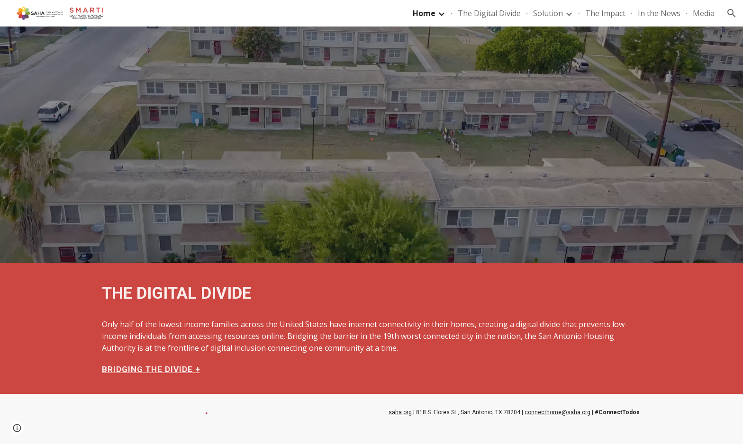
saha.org (400, 412)
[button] (731, 13)
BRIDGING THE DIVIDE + (151, 369)
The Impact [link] (605, 13)
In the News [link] (659, 13)
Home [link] (424, 13)
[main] (371, 293)
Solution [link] (548, 13)
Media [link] (704, 13)
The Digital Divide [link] (489, 13)
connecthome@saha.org (557, 412)
